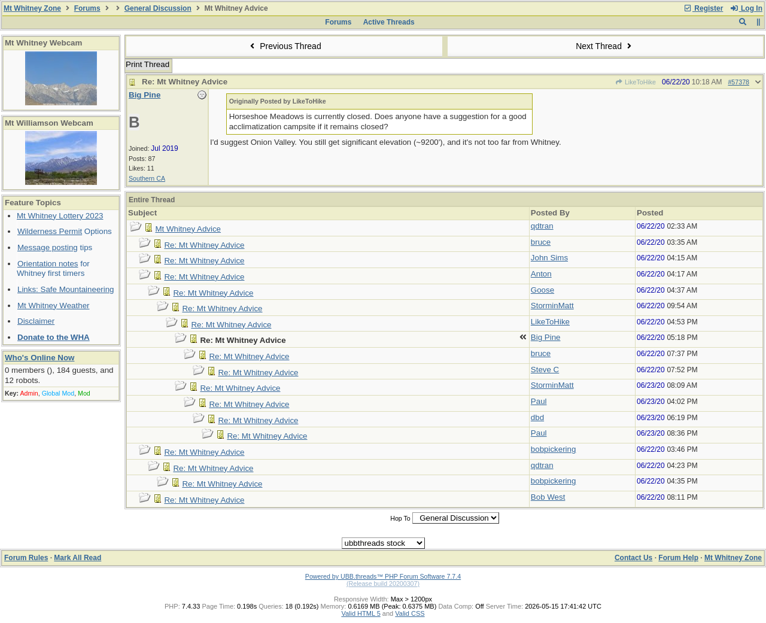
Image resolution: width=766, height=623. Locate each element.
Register (703, 8)
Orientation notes (47, 263)
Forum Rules (26, 558)
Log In (746, 8)
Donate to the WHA (53, 337)
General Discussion (158, 8)
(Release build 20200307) (383, 583)
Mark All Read (77, 558)
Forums (87, 8)
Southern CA (147, 178)
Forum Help (678, 558)
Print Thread (147, 64)
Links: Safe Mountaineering (65, 289)
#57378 (738, 82)
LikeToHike (635, 82)
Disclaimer (35, 321)
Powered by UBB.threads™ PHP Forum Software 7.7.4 (383, 576)
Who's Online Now (39, 357)
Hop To (400, 518)
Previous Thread (284, 46)
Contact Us (633, 558)
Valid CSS (409, 613)
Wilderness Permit (49, 231)
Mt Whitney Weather (53, 305)
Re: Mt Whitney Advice (204, 245)
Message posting (47, 247)
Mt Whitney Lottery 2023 (60, 215)
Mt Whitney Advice (188, 228)
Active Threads (389, 22)
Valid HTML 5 (360, 613)
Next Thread (605, 46)
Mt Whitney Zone (32, 8)
